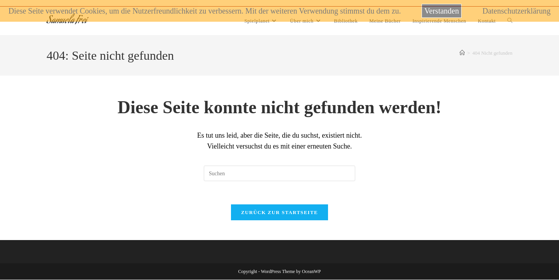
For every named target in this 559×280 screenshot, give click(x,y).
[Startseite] (462, 53)
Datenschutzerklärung (516, 11)
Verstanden (441, 11)
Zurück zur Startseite (279, 213)
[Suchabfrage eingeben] (279, 173)
